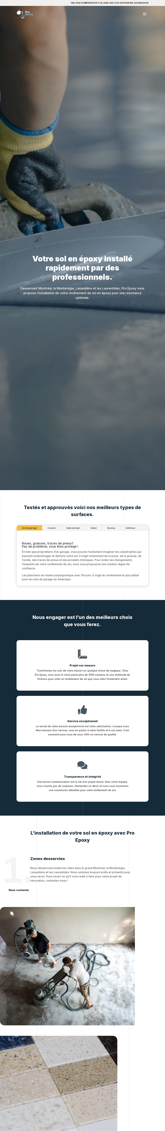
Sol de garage (29, 557)
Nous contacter (19, 890)
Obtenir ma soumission (134, 3)
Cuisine (52, 557)
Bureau (111, 557)
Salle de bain (73, 557)
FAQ (73, 3)
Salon (94, 557)
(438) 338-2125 (111, 3)
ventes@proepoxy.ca (89, 3)
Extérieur (130, 557)
